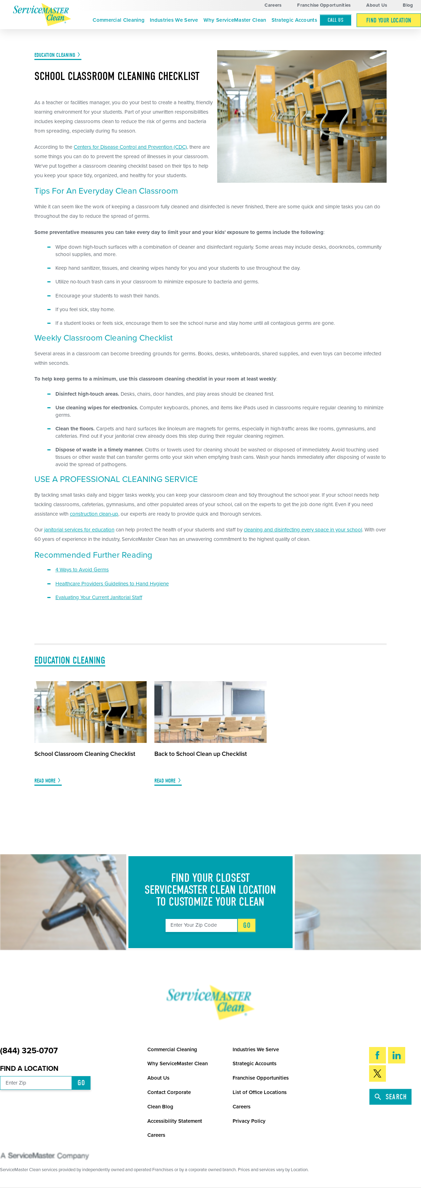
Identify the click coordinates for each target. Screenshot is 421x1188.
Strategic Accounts (294, 20)
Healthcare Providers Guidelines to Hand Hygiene (112, 583)
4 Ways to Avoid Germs (82, 569)
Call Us (335, 20)
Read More (44, 781)
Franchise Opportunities (323, 5)
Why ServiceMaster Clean (234, 20)
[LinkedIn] (396, 1055)
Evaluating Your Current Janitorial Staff (98, 597)
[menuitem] (118, 20)
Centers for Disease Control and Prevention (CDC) (130, 147)
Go (247, 925)
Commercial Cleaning (119, 20)
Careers (273, 5)
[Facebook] (377, 1055)
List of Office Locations (260, 1092)
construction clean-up (94, 514)
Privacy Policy (249, 1121)
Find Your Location (389, 20)
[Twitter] (377, 1073)
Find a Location (29, 1069)
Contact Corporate (169, 1092)
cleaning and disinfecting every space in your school (303, 529)
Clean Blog (160, 1106)
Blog (408, 5)
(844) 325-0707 (29, 1051)
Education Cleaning (54, 55)
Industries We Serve (174, 20)
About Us (376, 5)
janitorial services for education (79, 529)
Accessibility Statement (174, 1121)
